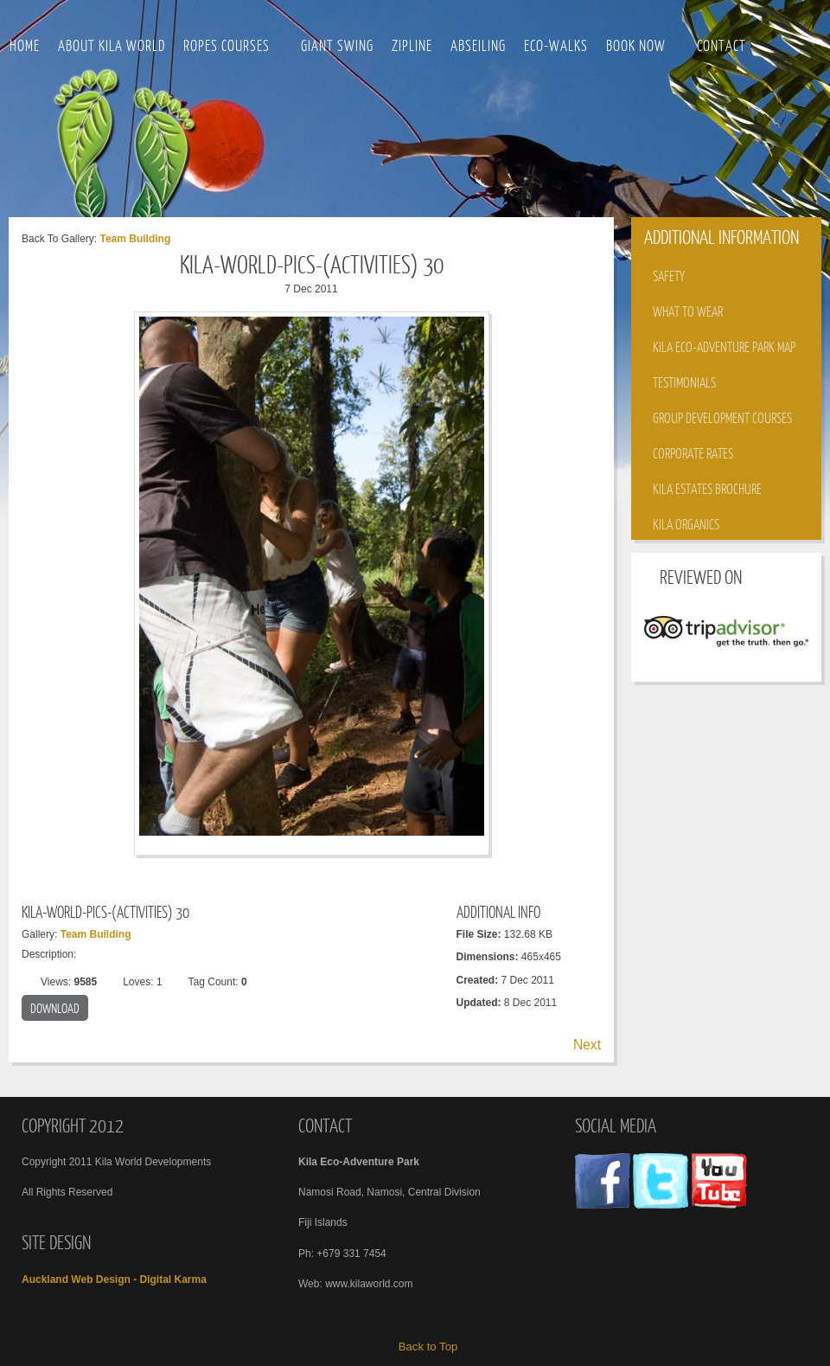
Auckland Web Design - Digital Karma (114, 1279)
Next (587, 1044)
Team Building (134, 239)
